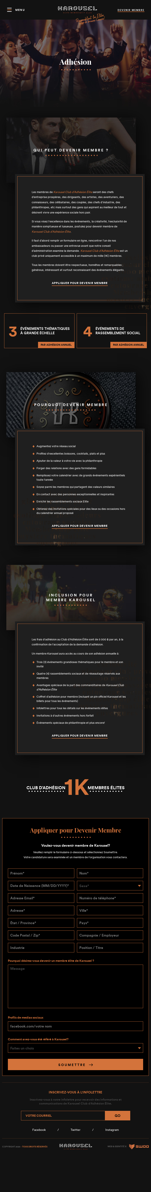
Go (117, 1115)
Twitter (75, 1130)
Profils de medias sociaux (25, 1017)
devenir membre (131, 10)
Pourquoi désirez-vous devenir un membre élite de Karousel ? (51, 961)
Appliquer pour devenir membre (80, 283)
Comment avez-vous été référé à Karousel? (38, 1039)
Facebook (39, 1130)
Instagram (112, 1130)
